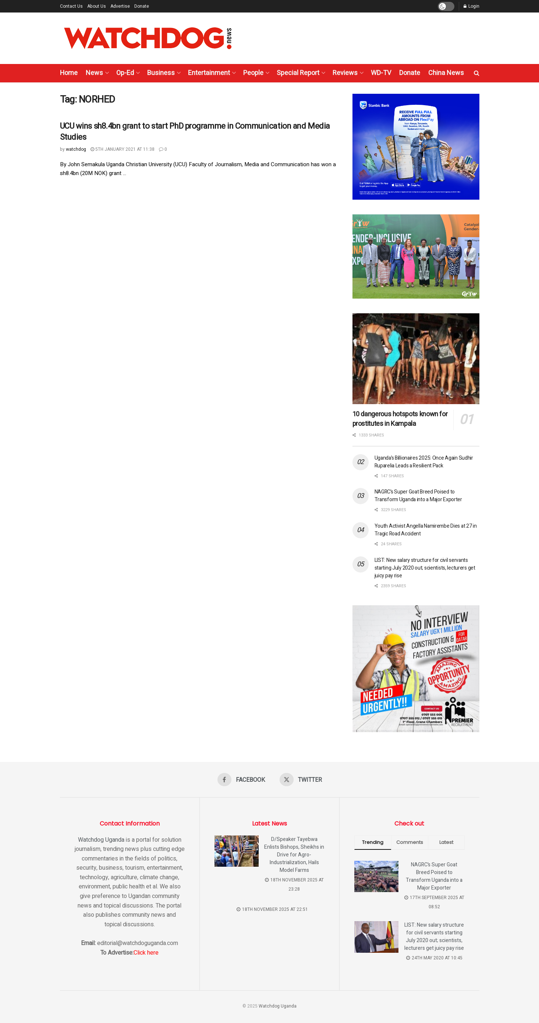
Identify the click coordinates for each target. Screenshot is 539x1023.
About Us (96, 6)
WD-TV (381, 73)
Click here (146, 952)
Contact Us (71, 6)
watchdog (76, 149)
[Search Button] (476, 73)
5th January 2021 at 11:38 (123, 149)
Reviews (345, 73)
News (94, 73)
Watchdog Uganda (101, 839)
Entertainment (209, 73)
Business (161, 73)
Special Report (298, 73)
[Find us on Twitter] (301, 779)
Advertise (120, 6)
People (253, 73)
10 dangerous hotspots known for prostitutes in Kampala (400, 419)
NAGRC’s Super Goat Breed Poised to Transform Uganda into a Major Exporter (418, 495)
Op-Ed (125, 73)
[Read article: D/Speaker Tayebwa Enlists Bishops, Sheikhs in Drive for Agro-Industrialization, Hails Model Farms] (236, 851)
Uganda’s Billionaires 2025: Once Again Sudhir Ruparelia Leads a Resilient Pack (424, 462)
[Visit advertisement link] (415, 147)
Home (69, 73)
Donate (141, 6)
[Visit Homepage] (147, 38)
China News (446, 73)
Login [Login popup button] (471, 6)
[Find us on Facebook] (241, 779)
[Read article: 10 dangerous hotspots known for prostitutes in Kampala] (415, 358)
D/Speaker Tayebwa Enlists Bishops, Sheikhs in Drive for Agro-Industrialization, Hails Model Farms (294, 854)
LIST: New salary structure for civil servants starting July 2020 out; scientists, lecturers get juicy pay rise (425, 568)
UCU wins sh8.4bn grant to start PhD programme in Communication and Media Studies (195, 131)
